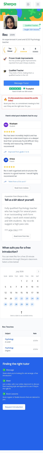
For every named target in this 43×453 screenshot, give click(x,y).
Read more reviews (22, 188)
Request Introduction (14, 407)
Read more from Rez (21, 236)
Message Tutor (21, 83)
